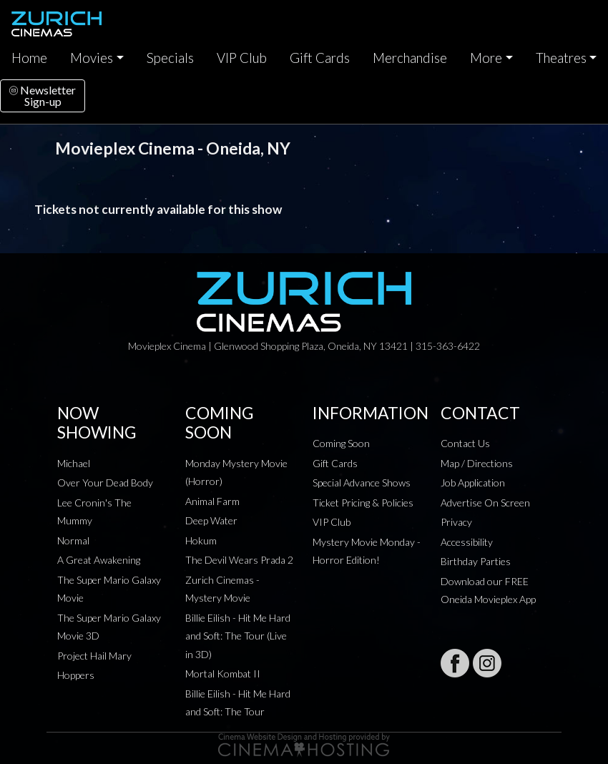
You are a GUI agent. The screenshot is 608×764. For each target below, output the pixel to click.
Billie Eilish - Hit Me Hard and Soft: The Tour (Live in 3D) (237, 636)
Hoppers (75, 675)
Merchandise (410, 58)
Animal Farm (212, 501)
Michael (73, 463)
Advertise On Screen (485, 502)
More (486, 58)
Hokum (201, 540)
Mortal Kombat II (222, 673)
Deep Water (211, 520)
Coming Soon (341, 443)
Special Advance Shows (362, 482)
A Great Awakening (98, 560)
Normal (73, 540)
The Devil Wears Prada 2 (239, 560)
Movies (91, 58)
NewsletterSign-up (42, 95)
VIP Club (242, 58)
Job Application (473, 482)
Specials (170, 58)
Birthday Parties (476, 561)
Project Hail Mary (94, 656)
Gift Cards (320, 58)
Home (29, 58)
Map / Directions (477, 463)
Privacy (456, 522)
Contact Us (465, 443)
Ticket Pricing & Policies (363, 502)
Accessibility (467, 542)
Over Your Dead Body (105, 482)
